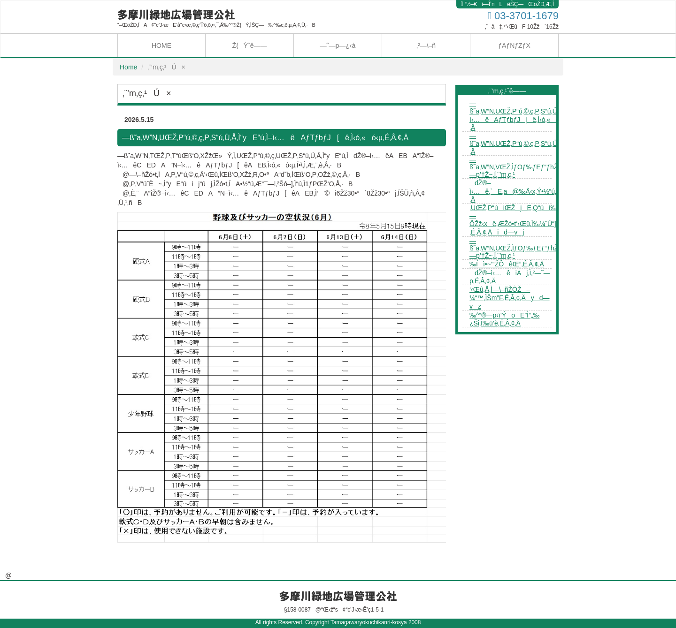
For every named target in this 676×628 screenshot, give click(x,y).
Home (128, 67)
